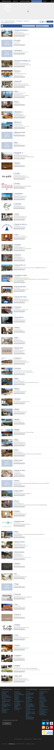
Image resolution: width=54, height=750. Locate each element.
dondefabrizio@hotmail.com (20, 319)
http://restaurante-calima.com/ (20, 218)
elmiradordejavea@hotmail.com (20, 411)
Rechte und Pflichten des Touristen (43, 710)
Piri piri (17, 501)
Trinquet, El (18, 655)
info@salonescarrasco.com (19, 544)
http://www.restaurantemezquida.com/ (22, 401)
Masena (17, 388)
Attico (16, 91)
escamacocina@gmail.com (19, 350)
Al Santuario (18, 50)
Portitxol (17, 511)
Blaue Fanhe (28, 716)
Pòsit (16, 531)
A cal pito (17, 40)
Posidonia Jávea (19, 521)
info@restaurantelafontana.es (20, 360)
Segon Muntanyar (29, 697)
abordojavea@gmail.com (19, 32)
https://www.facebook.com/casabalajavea (22, 248)
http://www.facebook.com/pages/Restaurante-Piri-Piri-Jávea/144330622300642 (30, 504)
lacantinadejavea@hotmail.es (20, 226)
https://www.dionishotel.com (20, 341)
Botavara (17, 163)
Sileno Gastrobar (19, 552)
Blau (16, 142)
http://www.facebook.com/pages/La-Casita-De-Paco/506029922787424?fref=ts (30, 267)
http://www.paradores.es (19, 474)
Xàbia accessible (42, 714)
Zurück (50, 21)
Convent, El (18, 307)
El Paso (17, 480)
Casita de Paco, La (20, 265)
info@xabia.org (11, 743)
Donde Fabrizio (19, 317)
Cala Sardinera (29, 700)
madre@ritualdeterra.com (19, 381)
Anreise (41, 694)
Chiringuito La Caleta (21, 275)
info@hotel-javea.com (18, 94)
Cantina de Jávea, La (21, 224)
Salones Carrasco (20, 542)
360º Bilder (4, 710)
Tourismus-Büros (43, 700)
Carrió (16, 234)
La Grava (28, 691)
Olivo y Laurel (19, 460)
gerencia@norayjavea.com (19, 442)
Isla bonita (18, 368)
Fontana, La (18, 358)
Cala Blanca (28, 698)
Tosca (16, 635)
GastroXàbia (4, 706)
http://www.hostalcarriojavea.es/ (20, 237)
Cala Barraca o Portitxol (29, 702)
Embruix (17, 327)
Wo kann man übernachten (42, 698)
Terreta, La (18, 614)
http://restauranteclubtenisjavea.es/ (21, 300)
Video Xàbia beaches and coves (30, 710)
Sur (16, 573)
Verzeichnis (19, 21)
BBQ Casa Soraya (20, 132)
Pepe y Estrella (19, 490)
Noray (16, 439)
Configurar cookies (28, 739)
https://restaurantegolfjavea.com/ (21, 289)
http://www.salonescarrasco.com (21, 545)
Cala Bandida (19, 193)
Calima (17, 214)
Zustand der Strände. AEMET (30, 714)
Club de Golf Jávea (20, 286)
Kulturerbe (4, 694)
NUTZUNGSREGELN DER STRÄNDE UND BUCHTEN (30, 707)
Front (2, 21)
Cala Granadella (29, 704)
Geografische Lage (43, 691)
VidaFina (17, 665)
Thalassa (17, 624)
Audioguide (4, 712)
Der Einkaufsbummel (19, 701)
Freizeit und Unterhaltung (17, 703)
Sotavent (17, 563)
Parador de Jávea (20, 470)
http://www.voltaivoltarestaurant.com (21, 679)
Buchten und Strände (25, 1)
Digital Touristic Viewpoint (5, 692)
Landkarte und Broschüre (42, 702)
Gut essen (26, 21)
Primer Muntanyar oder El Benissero (30, 693)
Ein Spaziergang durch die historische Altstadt (6, 697)
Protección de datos (18, 739)
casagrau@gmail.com (18, 257)
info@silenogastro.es (18, 554)
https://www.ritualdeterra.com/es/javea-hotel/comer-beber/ (26, 382)
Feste (3, 708)
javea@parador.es (17, 473)
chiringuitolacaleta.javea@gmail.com (21, 278)
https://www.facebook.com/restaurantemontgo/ (24, 432)
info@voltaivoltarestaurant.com (20, 678)
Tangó (16, 584)
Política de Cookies (20, 743)
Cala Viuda (18, 204)
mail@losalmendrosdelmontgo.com (21, 63)
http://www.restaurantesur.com (20, 576)
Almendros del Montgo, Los (22, 60)
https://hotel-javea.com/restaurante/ (21, 95)
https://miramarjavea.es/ (19, 422)
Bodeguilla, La (19, 152)
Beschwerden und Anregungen (43, 712)
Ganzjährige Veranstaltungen (17, 692)
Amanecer (18, 71)
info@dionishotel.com (18, 340)
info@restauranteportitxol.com (20, 513)
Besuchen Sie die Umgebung (18, 708)
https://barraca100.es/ (18, 124)
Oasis (16, 450)
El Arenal (28, 695)
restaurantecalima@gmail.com (20, 216)
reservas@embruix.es (18, 330)
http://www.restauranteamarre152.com (22, 85)
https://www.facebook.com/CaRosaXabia (22, 186)
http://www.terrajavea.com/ (19, 607)
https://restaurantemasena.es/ (20, 391)
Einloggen (7, 723)
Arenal (3, 702)
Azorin (17, 101)
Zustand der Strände (30, 712)
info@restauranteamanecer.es (20, 73)
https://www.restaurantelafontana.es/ (21, 362)
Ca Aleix (17, 173)
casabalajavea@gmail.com (19, 247)
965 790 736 (4, 743)
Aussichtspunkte (5, 704)
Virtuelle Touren (5, 709)
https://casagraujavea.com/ (19, 258)
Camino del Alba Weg (19, 694)
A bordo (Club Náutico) (21, 30)
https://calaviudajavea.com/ (19, 206)
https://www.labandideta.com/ (20, 115)
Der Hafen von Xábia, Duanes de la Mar (6, 700)
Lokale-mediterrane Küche (7, 22)
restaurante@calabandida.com (20, 196)
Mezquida (17, 399)
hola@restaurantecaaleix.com (20, 175)
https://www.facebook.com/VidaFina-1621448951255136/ (25, 668)
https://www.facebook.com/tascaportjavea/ (23, 596)
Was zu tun (15, 1)
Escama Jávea (19, 348)
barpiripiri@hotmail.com (19, 503)
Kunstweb (16, 698)
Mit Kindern (17, 700)
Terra (16, 604)
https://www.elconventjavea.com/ (21, 309)
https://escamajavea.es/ (19, 351)
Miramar (17, 419)
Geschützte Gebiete (6, 705)
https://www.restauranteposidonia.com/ (22, 524)
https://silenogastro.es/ (18, 556)
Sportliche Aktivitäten (16, 696)
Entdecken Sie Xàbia (6, 1)
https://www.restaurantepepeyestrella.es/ (22, 493)
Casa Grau (18, 255)
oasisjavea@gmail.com (18, 452)
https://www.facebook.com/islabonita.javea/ (23, 371)
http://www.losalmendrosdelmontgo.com (22, 64)
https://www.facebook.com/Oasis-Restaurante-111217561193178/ (27, 453)
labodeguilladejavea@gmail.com (20, 155)
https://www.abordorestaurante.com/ (21, 34)
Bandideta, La (19, 112)
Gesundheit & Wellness (17, 706)
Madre (17, 378)
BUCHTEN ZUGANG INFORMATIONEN (30, 718)
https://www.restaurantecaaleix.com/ (21, 177)
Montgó (17, 429)
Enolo (16, 337)
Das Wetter (41, 693)
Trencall (17, 645)
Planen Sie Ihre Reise (36, 1)
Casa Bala (18, 244)
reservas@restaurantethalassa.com (21, 627)
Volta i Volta (18, 676)
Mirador (17, 409)
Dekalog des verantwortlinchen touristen (43, 707)
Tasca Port (18, 594)
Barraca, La (18, 122)
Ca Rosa (17, 183)
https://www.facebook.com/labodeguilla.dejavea (24, 156)
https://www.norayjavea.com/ (20, 443)
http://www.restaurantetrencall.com (21, 648)
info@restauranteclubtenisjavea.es (21, 299)
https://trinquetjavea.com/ (19, 658)
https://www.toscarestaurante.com (21, 637)
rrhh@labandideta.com (18, 114)
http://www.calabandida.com (20, 197)
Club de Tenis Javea (20, 297)
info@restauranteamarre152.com (21, 84)
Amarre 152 (18, 81)
